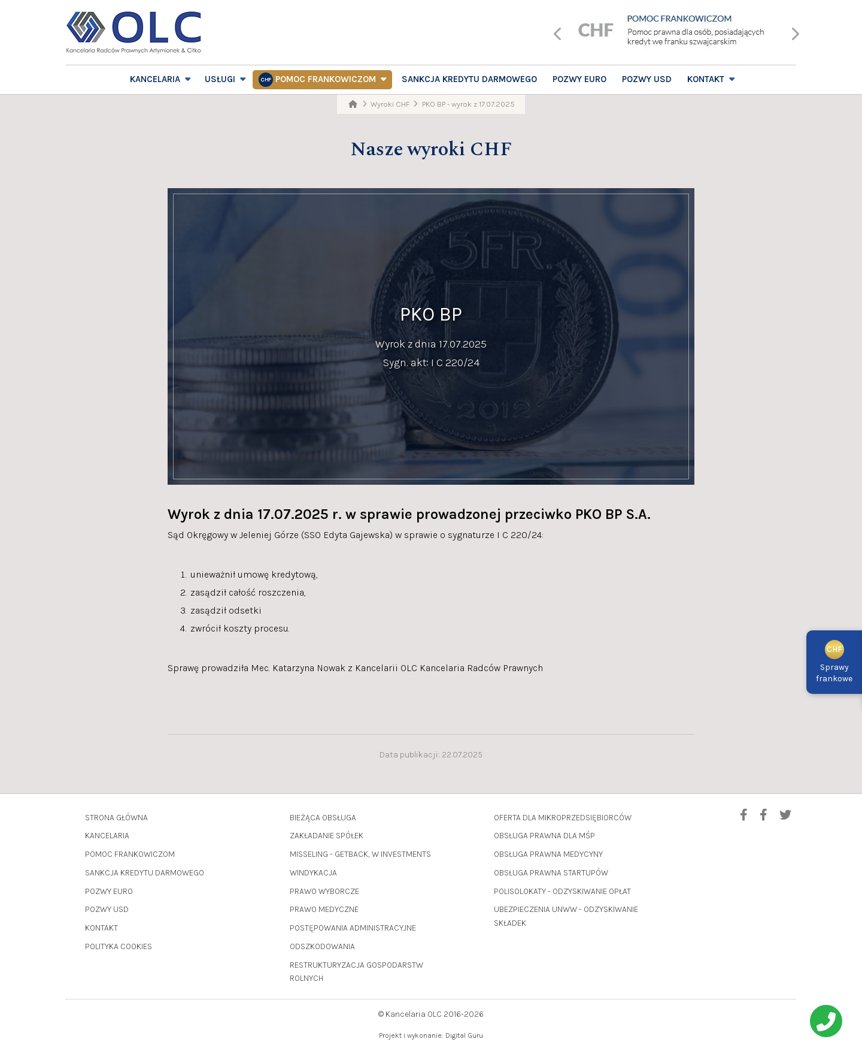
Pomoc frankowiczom (325, 79)
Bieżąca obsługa (323, 818)
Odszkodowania (322, 946)
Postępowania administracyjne (353, 928)
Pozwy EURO (579, 79)
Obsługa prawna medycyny (548, 854)
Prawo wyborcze (324, 891)
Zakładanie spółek (326, 835)
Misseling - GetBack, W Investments (360, 854)
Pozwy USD (647, 79)
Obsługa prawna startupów (551, 873)
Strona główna (116, 818)
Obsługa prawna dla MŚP (544, 835)
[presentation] (558, 35)
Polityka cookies (118, 946)
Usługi (220, 79)
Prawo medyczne (324, 909)
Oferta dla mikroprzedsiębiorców (563, 818)
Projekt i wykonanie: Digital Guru (431, 1035)
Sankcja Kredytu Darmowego (469, 79)
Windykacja (313, 873)
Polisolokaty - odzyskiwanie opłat (562, 891)
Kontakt (705, 79)
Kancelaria (155, 79)
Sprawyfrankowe (834, 663)
